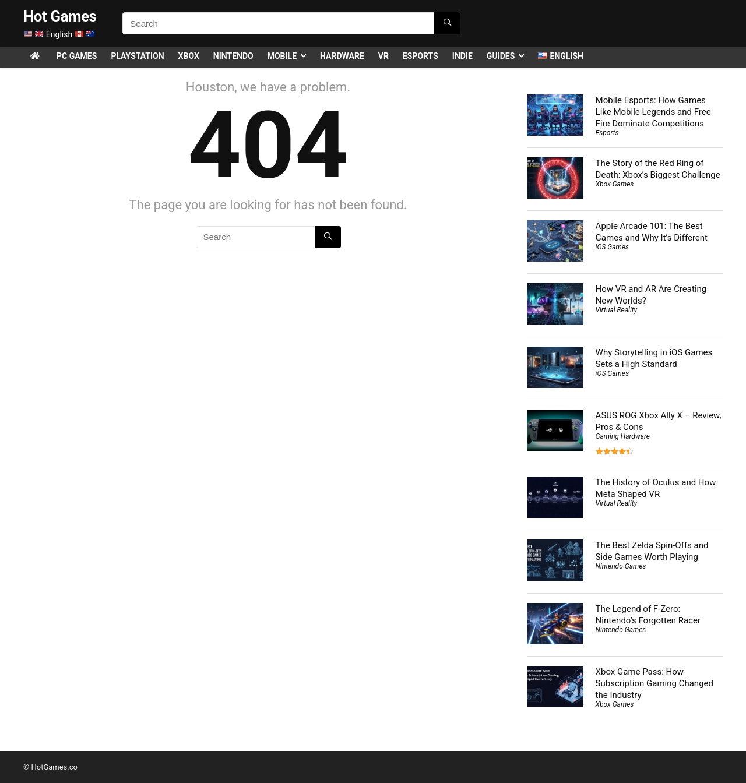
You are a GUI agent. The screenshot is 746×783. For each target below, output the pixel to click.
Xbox (188, 56)
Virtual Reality (616, 310)
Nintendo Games (621, 566)
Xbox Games (615, 184)
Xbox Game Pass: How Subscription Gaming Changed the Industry (654, 683)
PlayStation (137, 56)
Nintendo (233, 56)
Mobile (282, 56)
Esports (420, 56)
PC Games (77, 56)
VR (383, 56)
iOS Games (612, 247)
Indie (462, 56)
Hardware (342, 56)
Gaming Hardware (623, 436)
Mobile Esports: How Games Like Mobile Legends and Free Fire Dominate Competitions (653, 112)
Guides (501, 56)
